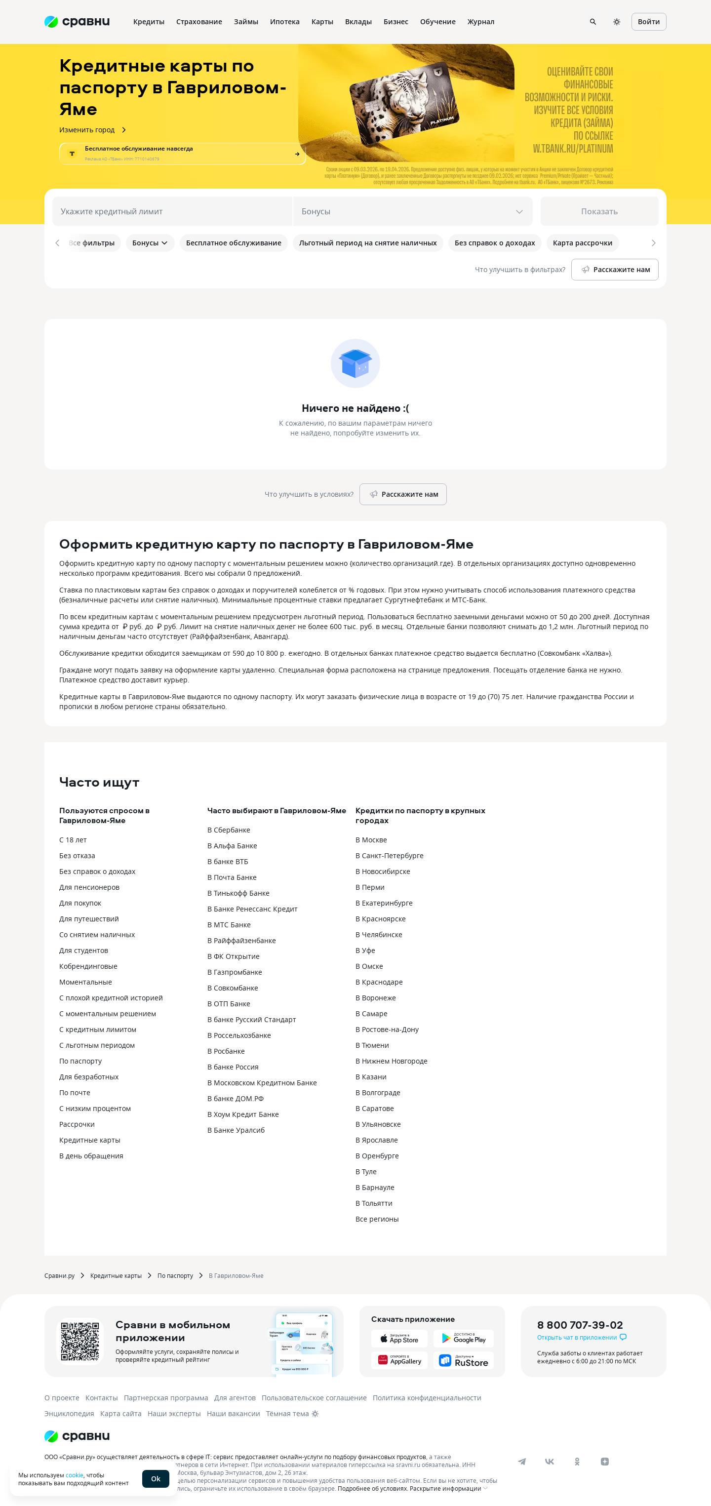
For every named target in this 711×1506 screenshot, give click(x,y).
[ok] (577, 1460)
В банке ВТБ (227, 859)
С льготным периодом (97, 1043)
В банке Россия (233, 1065)
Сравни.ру (59, 1273)
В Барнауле (375, 1185)
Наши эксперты (174, 1411)
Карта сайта (121, 1411)
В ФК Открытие (233, 954)
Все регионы (377, 1217)
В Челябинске (379, 932)
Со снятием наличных (97, 932)
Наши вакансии (233, 1411)
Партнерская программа (166, 1395)
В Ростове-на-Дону (387, 1027)
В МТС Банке (229, 922)
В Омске (369, 964)
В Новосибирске (383, 869)
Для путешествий (89, 916)
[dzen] (605, 1460)
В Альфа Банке (232, 843)
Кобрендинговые (88, 964)
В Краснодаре (379, 980)
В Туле (366, 1169)
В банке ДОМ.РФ (235, 1096)
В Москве (371, 837)
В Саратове (375, 1106)
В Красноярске (381, 916)
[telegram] (522, 1460)
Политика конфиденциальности (427, 1395)
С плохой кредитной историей (111, 995)
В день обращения (91, 1153)
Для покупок (80, 901)
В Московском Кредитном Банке (262, 1080)
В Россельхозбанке (239, 1033)
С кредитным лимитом (97, 1027)
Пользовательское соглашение (314, 1395)
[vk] (549, 1460)
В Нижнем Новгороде (392, 1059)
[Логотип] (77, 1434)
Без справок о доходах (97, 869)
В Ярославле (377, 1138)
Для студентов (83, 948)
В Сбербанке (228, 827)
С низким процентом (95, 1106)
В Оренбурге (377, 1153)
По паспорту (80, 1059)
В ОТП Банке (228, 1001)
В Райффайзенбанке (241, 938)
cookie (74, 1475)
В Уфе (365, 948)
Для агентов (235, 1395)
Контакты (101, 1395)
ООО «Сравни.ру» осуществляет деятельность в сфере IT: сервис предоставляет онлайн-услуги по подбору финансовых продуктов (235, 1455)
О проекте (61, 1395)
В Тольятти (374, 1201)
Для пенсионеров (89, 885)
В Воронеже (376, 995)
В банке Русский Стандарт (251, 1017)
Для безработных (88, 1074)
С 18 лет (73, 837)
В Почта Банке (232, 875)
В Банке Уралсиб (236, 1128)
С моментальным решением (107, 1011)
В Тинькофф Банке (238, 891)
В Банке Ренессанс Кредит (252, 907)
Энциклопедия (69, 1411)
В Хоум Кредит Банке (243, 1112)
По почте (74, 1090)
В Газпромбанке (234, 970)
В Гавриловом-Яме (236, 1273)
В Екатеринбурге (384, 901)
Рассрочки (77, 1122)
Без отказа (77, 853)
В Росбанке (226, 1049)
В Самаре (372, 1011)
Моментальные (85, 980)
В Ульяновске (378, 1122)
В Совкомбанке (232, 986)
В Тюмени (372, 1043)
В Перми (370, 885)
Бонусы (150, 242)
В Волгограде (378, 1090)
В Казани (371, 1074)
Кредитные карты (89, 1138)
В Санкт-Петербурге (390, 853)
